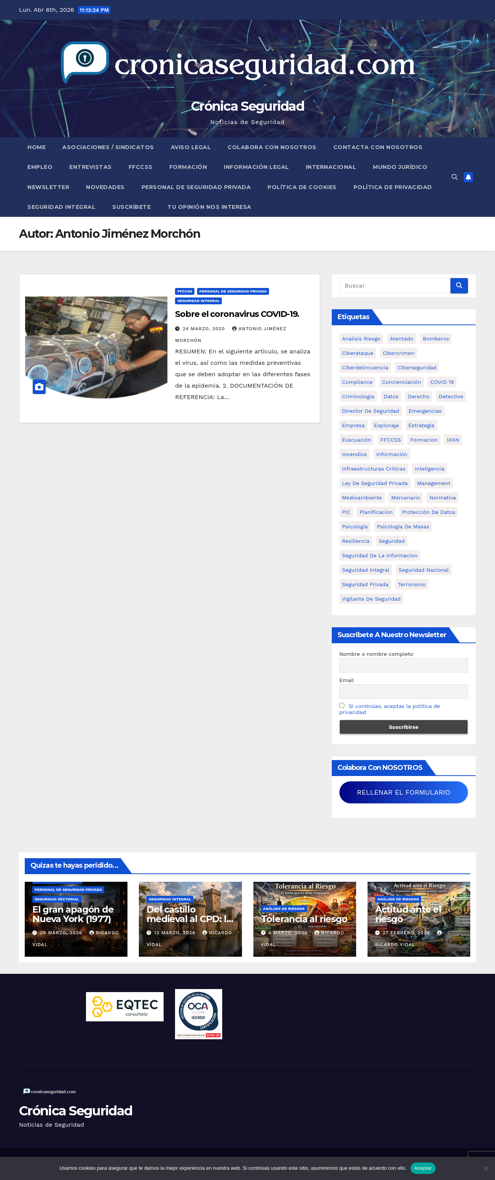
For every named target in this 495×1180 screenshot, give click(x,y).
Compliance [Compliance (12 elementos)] (357, 382)
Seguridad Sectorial (57, 899)
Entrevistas (90, 167)
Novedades (105, 187)
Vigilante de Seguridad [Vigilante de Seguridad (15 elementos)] (371, 599)
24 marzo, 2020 (205, 328)
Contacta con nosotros (378, 147)
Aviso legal (191, 147)
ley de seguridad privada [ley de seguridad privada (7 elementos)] (375, 483)
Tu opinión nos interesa (209, 207)
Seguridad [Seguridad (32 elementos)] (392, 541)
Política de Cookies (302, 187)
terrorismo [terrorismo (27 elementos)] (412, 584)
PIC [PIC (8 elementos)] (346, 512)
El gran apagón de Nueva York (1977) (73, 914)
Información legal (256, 167)
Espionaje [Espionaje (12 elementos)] (386, 425)
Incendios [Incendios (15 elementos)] (354, 454)
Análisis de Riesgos (284, 908)
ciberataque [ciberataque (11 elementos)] (358, 353)
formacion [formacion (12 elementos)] (424, 440)
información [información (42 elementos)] (391, 454)
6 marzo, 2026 (288, 932)
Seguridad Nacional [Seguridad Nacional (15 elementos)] (424, 570)
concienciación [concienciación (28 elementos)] (401, 382)
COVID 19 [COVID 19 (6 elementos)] (442, 382)
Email (346, 680)
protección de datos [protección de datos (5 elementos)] (428, 512)
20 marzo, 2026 (62, 932)
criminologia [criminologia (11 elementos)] (358, 396)
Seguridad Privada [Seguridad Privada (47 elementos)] (365, 584)
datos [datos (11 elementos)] (391, 396)
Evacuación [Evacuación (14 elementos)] (356, 440)
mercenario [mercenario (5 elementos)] (405, 498)
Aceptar (423, 1168)
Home (36, 147)
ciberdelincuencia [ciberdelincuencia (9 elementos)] (365, 367)
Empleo (40, 167)
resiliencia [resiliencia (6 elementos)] (356, 541)
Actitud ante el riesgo (408, 914)
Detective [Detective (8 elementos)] (451, 396)
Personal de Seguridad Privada (196, 187)
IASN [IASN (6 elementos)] (453, 440)
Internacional (331, 167)
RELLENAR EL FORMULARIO (403, 792)
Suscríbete (131, 207)
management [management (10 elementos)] (433, 483)
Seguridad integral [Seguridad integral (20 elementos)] (366, 570)
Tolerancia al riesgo (304, 918)
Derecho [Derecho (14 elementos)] (419, 396)
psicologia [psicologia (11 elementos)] (355, 526)
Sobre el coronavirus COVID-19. (237, 314)
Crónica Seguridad (247, 106)
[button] (455, 177)
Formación (188, 167)
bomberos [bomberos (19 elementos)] (436, 339)
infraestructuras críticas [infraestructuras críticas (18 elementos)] (374, 469)
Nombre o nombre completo (376, 654)
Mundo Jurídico (400, 167)
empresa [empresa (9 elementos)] (353, 425)
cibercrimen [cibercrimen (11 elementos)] (398, 353)
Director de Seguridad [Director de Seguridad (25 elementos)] (371, 411)
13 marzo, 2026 (175, 932)
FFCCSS (141, 167)
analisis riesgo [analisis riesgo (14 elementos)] (361, 339)
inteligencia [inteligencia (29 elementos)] (429, 469)
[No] (485, 1168)
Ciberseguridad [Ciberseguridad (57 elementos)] (417, 367)
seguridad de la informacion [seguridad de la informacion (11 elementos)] (379, 555)
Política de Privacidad (392, 187)
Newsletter (48, 187)
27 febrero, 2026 (407, 932)
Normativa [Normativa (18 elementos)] (443, 498)
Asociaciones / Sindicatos (108, 147)
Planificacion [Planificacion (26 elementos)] (376, 512)
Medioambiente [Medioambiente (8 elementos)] (362, 498)
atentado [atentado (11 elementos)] (402, 339)
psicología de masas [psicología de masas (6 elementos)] (403, 526)
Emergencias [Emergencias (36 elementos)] (425, 411)
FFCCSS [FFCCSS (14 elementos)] (390, 440)
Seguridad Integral (61, 207)
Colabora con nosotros (272, 147)
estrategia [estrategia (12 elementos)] (421, 425)
